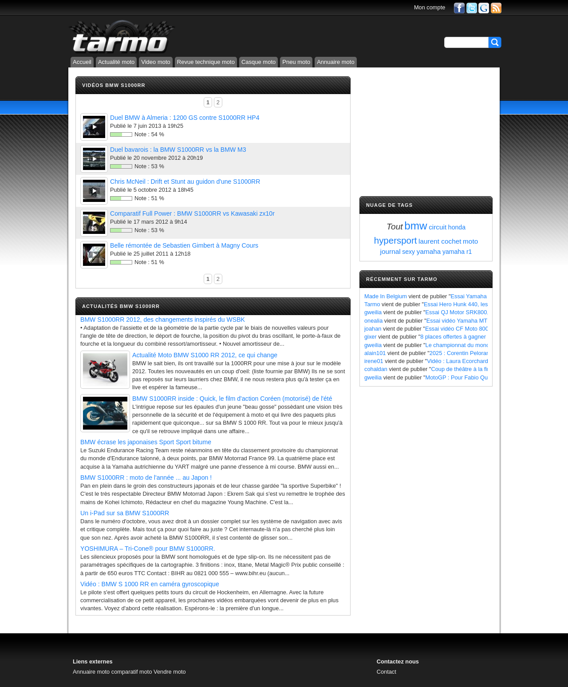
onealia (373, 320)
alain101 (375, 353)
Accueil (82, 62)
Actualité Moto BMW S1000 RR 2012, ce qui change (204, 355)
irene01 (373, 361)
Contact (386, 671)
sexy (408, 251)
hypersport (395, 240)
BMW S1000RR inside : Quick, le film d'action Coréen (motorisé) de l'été (232, 398)
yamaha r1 (457, 251)
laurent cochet (439, 241)
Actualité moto (116, 62)
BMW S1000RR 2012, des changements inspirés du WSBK (162, 319)
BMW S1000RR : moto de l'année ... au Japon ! (146, 477)
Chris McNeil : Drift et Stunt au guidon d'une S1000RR (185, 181)
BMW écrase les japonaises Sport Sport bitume (145, 442)
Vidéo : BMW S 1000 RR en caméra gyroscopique (149, 584)
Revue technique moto (206, 62)
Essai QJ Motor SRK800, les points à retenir (481, 312)
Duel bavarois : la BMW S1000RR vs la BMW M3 (178, 149)
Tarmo (372, 304)
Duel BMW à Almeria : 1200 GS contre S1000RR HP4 (184, 117)
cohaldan (375, 369)
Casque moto (258, 62)
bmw (415, 226)
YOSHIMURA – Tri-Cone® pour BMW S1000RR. (147, 548)
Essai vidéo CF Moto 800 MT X (464, 328)
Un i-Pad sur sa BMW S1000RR (124, 513)
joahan (372, 328)
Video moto (155, 62)
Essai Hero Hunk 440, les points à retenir (475, 304)
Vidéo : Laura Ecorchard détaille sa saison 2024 (487, 361)
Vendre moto (170, 671)
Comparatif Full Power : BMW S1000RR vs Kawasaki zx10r (192, 213)
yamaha (429, 251)
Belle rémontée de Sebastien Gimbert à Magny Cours (184, 245)
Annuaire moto (336, 62)
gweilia (373, 312)
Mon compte (429, 7)
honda (456, 227)
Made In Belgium (385, 296)
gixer (370, 336)
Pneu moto (296, 62)
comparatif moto (131, 671)
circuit (437, 227)
